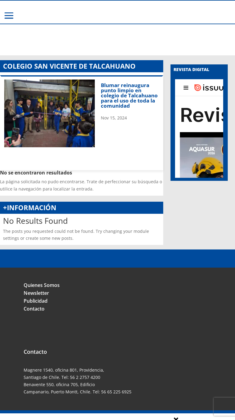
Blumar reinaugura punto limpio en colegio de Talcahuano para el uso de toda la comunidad (129, 64)
